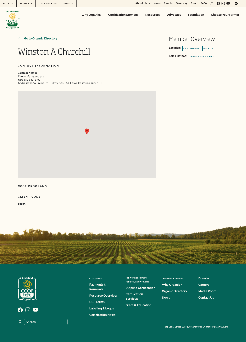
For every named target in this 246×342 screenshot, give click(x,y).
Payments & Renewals (97, 287)
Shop (194, 3)
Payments (26, 3)
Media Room (207, 291)
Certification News (102, 315)
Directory (182, 3)
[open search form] (211, 3)
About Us (141, 3)
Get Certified (48, 3)
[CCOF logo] (12, 16)
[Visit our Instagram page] (223, 3)
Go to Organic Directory (37, 38)
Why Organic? (91, 14)
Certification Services (123, 14)
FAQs (204, 3)
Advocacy (174, 14)
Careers (203, 284)
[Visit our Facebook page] (218, 3)
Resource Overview (103, 295)
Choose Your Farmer (225, 14)
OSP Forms (97, 302)
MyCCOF (8, 3)
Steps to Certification (140, 288)
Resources (152, 14)
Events (168, 3)
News (157, 3)
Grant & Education (138, 305)
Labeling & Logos (101, 308)
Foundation (196, 14)
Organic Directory (174, 291)
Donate (68, 3)
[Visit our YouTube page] (228, 3)
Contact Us (206, 297)
